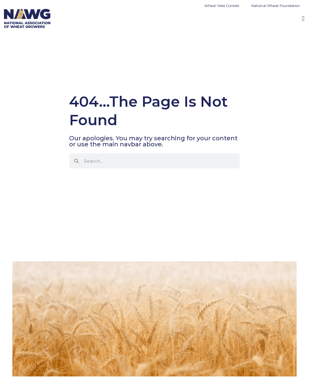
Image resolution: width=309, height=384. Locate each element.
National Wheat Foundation (275, 5)
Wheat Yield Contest (221, 5)
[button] (303, 19)
